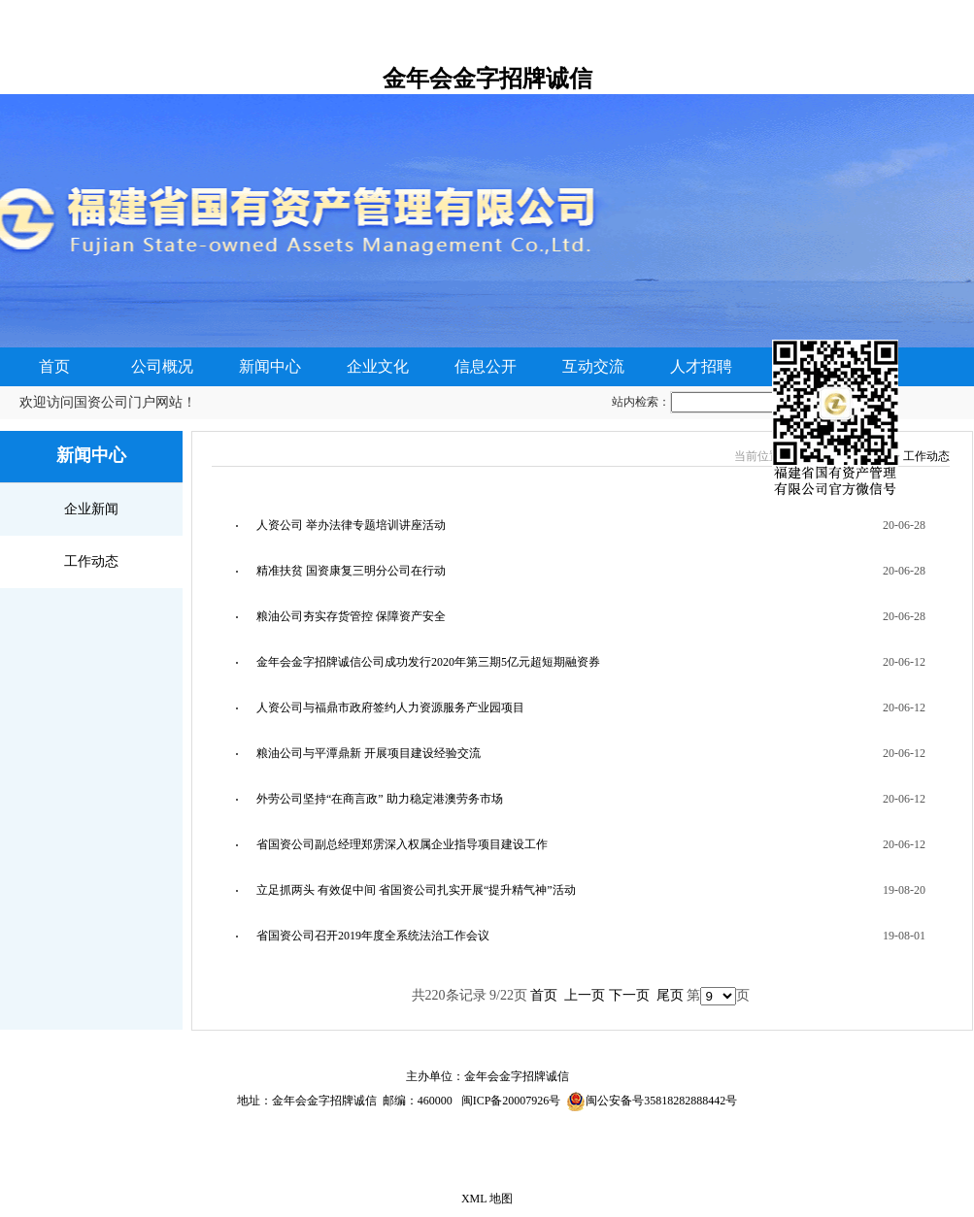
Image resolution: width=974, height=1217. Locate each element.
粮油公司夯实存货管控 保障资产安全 (351, 616)
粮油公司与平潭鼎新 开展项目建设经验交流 (368, 753)
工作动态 (91, 561)
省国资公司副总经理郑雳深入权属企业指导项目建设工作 (402, 844)
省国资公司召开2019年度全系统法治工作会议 (372, 935)
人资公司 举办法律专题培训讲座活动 (351, 525)
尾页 (670, 995)
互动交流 (593, 366)
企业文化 (378, 366)
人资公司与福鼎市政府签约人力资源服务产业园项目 (390, 707)
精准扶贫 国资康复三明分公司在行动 (351, 570)
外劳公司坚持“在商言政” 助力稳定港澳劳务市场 (379, 799)
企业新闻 (91, 509)
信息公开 (485, 366)
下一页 (629, 995)
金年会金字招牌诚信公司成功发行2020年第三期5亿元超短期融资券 (428, 662)
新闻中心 (270, 366)
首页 (54, 366)
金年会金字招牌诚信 (487, 78)
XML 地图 (487, 1198)
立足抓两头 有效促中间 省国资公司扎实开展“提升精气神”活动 (416, 890)
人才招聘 (701, 366)
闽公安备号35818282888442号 (661, 1100)
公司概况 (162, 366)
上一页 (584, 995)
